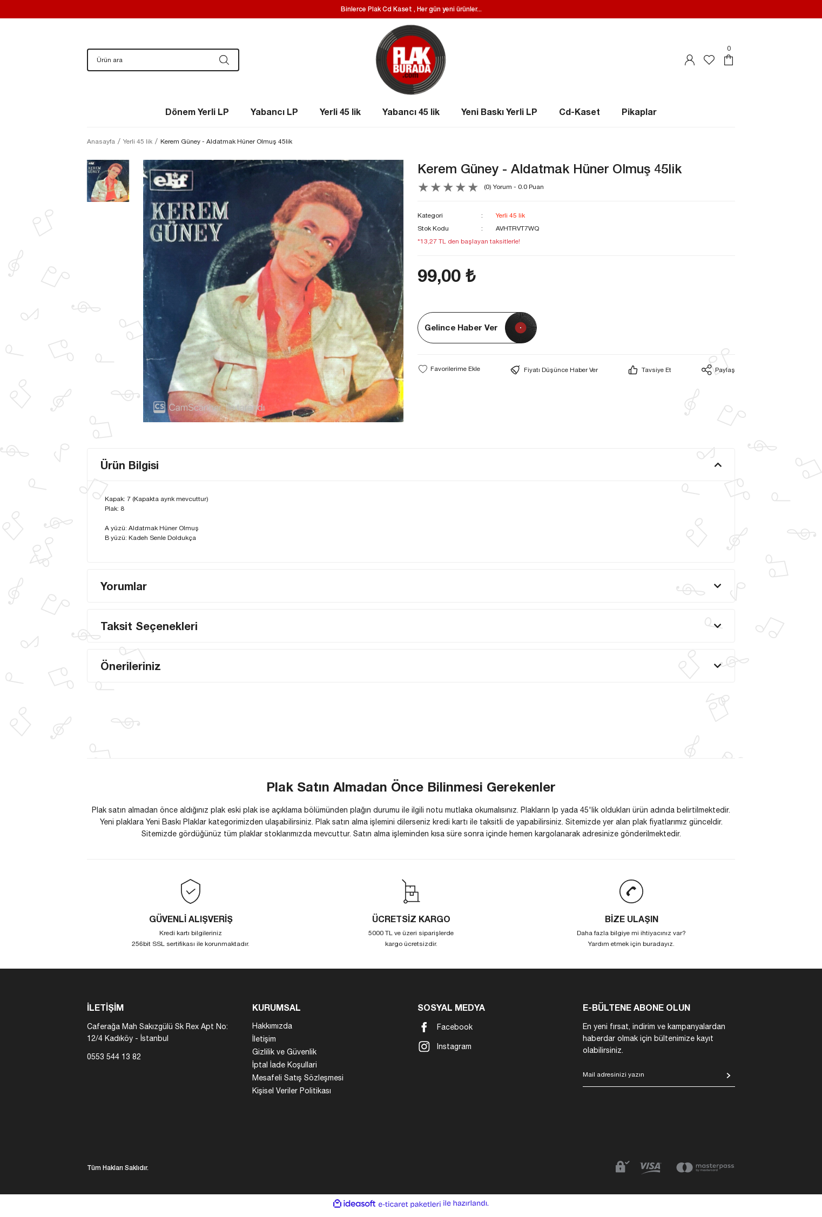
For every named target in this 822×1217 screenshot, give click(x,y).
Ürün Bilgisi (129, 470)
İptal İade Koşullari (284, 1070)
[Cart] (728, 62)
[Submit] (728, 1080)
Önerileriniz (130, 671)
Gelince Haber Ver (461, 333)
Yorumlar (123, 591)
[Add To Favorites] (448, 374)
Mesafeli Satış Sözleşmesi (297, 1083)
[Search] (163, 62)
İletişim (264, 1044)
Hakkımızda (272, 1031)
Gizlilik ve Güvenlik (284, 1057)
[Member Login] (689, 62)
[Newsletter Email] (659, 1083)
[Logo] (411, 62)
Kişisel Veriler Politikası (291, 1096)
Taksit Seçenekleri (149, 631)
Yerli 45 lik (510, 221)
